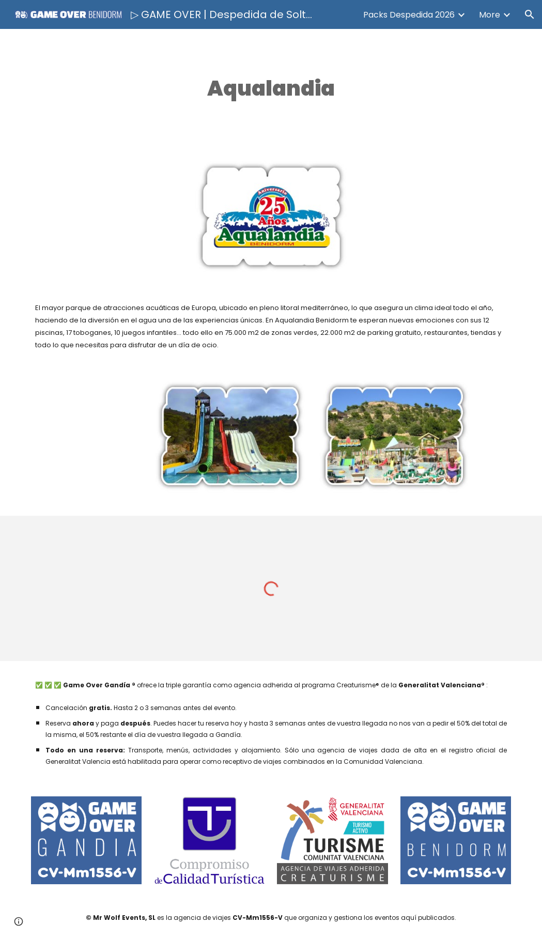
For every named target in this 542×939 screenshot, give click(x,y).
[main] (271, 88)
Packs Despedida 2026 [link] (409, 15)
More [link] (489, 15)
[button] (529, 14)
